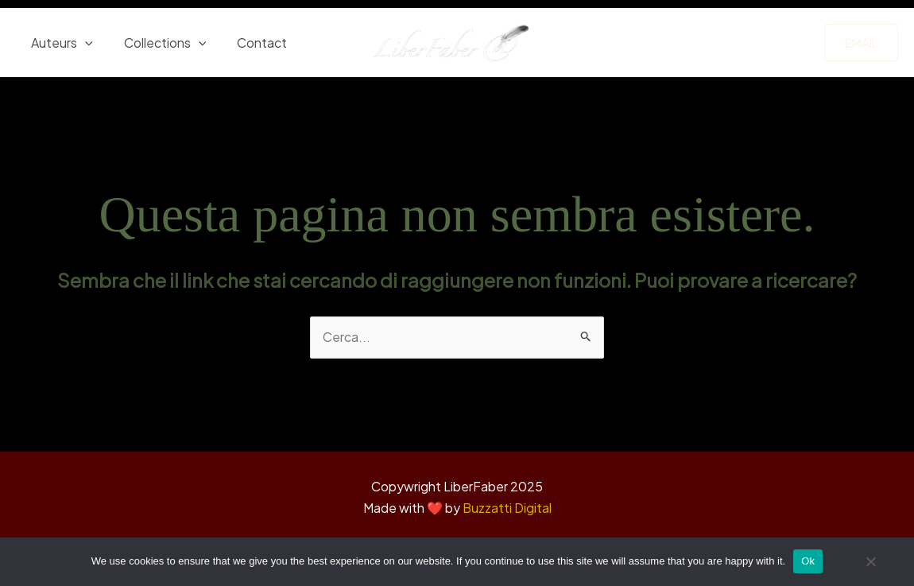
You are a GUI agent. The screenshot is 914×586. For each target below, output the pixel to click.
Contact (248, 42)
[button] (861, 42)
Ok (808, 561)
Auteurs (60, 43)
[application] (83, 43)
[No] (870, 566)
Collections (157, 43)
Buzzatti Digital (507, 508)
